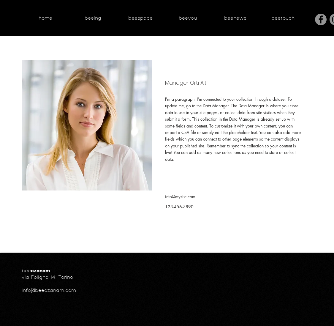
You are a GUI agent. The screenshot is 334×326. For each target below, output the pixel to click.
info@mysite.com (180, 196)
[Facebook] (321, 19)
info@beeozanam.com (49, 290)
